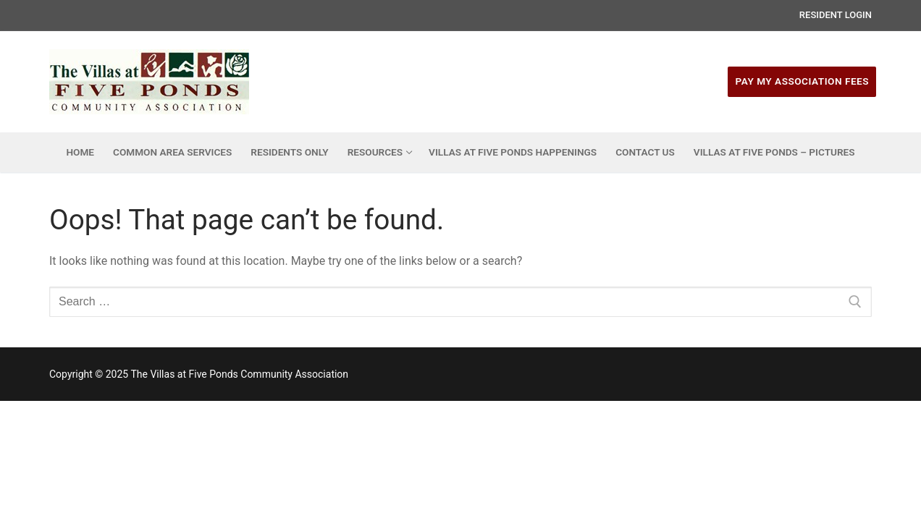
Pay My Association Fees (802, 81)
